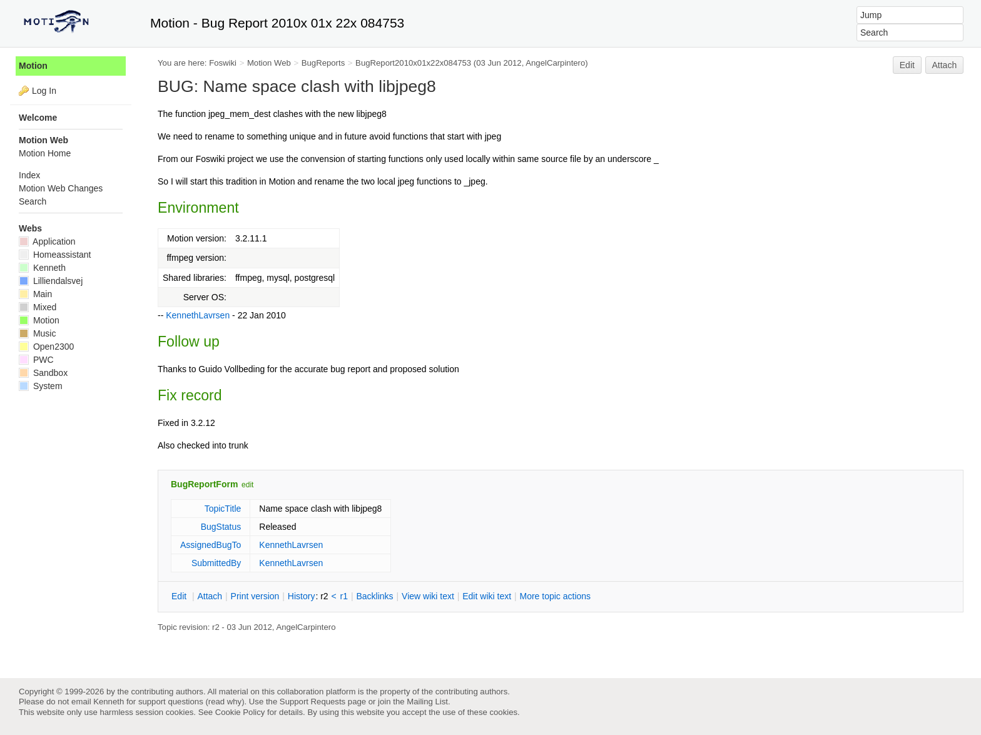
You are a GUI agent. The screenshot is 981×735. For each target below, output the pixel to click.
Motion (33, 66)
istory (301, 596)
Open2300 (46, 347)
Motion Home (45, 153)
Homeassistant (55, 255)
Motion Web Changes (61, 188)
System (41, 386)
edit (247, 484)
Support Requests (312, 701)
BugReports (323, 63)
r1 (344, 596)
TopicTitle (223, 509)
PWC (36, 360)
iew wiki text (428, 596)
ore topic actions (555, 596)
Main (35, 294)
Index (29, 175)
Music (37, 333)
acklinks (374, 596)
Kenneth (42, 268)
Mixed (37, 307)
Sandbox (43, 373)
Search (32, 201)
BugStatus (221, 527)
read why (224, 701)
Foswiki (222, 63)
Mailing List (427, 701)
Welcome (38, 118)
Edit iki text (486, 596)
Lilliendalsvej (51, 281)
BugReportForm (204, 484)
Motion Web (269, 63)
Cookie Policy (240, 712)
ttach (209, 596)
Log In (44, 91)
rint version (255, 596)
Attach (944, 65)
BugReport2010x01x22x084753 (413, 63)
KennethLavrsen (198, 315)
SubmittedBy (216, 563)
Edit (907, 65)
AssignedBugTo (210, 545)
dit (180, 596)
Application (47, 241)
